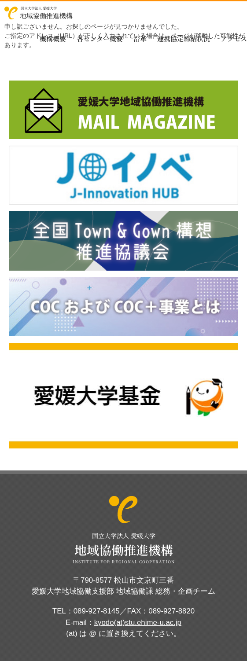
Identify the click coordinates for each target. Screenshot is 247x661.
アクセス (234, 38)
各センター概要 (100, 38)
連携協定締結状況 (183, 38)
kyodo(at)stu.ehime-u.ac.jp (137, 622)
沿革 (140, 38)
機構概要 (53, 38)
